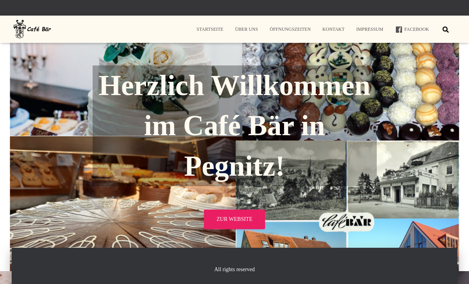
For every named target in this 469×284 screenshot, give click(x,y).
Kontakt (333, 29)
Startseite (210, 29)
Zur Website (235, 219)
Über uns (246, 29)
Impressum (369, 29)
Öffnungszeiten (290, 29)
